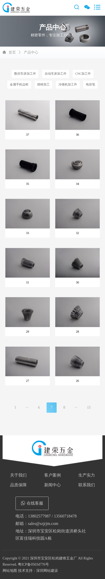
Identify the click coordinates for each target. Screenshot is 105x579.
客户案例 (52, 475)
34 (77, 184)
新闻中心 (52, 485)
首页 (12, 52)
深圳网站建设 (47, 571)
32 (77, 233)
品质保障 (18, 485)
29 (27, 331)
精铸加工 (43, 84)
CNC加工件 (83, 73)
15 (89, 410)
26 (77, 381)
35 (27, 184)
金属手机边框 (19, 84)
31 (27, 282)
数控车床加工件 (25, 73)
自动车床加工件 (55, 73)
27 (27, 381)
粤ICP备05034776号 (33, 564)
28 (77, 331)
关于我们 (18, 475)
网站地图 (10, 571)
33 (27, 233)
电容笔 (90, 84)
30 (77, 282)
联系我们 (86, 485)
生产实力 (86, 475)
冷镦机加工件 (67, 84)
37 (27, 134)
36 (77, 134)
